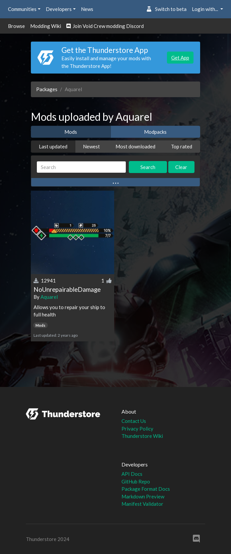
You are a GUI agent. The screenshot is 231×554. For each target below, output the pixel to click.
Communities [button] (22, 9)
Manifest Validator (142, 504)
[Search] (81, 167)
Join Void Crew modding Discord (105, 26)
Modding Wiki (45, 26)
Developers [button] (59, 9)
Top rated (181, 146)
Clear (181, 167)
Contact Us (133, 421)
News (87, 9)
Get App (180, 58)
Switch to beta (166, 9)
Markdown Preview (142, 496)
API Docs (131, 474)
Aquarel (49, 297)
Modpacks (155, 132)
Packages (46, 89)
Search (147, 167)
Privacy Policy (137, 429)
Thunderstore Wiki (142, 436)
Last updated (53, 146)
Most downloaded (135, 146)
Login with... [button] (205, 9)
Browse (16, 26)
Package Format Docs (145, 489)
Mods (70, 132)
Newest (91, 146)
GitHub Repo (135, 481)
